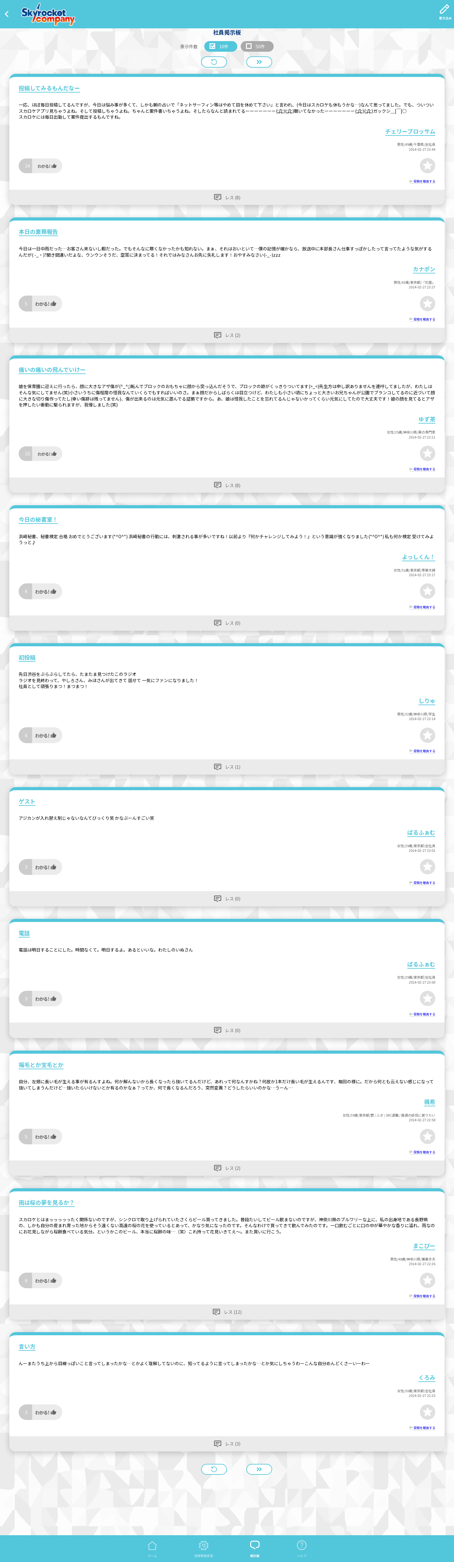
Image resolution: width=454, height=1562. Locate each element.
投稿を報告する (424, 181)
